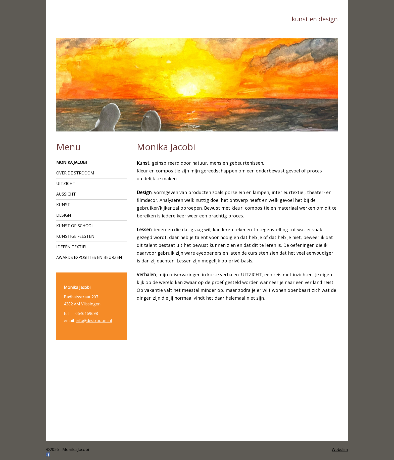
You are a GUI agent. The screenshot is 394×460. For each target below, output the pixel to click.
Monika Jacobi (71, 162)
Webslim (340, 449)
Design (63, 215)
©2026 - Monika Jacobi (67, 449)
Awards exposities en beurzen (89, 257)
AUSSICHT (66, 194)
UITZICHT (65, 183)
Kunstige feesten (75, 236)
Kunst (63, 204)
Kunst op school (75, 225)
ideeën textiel (71, 247)
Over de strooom (75, 173)
